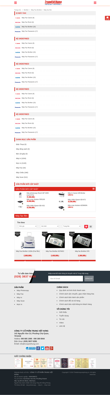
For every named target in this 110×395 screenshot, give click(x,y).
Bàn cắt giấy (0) (22, 154)
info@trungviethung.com (29, 344)
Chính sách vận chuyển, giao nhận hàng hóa (77, 294)
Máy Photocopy (23, 291)
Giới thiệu (63, 312)
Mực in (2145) (21, 164)
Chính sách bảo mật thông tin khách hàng (76, 304)
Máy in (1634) (21, 159)
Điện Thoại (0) (22, 144)
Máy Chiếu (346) (22, 173)
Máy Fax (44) (21, 169)
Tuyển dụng (64, 316)
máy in (40, 385)
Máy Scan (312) (22, 178)
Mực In (19, 304)
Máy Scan (21, 301)
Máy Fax (20, 294)
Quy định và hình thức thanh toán (72, 290)
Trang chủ (17, 10)
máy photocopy (31, 385)
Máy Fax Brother (36, 10)
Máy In (19, 297)
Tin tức (62, 319)
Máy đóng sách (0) (23, 149)
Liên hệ (62, 326)
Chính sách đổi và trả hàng (70, 301)
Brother (26, 10)
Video (61, 323)
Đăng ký (89, 279)
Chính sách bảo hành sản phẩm (72, 297)
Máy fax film (48, 10)
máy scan (47, 385)
